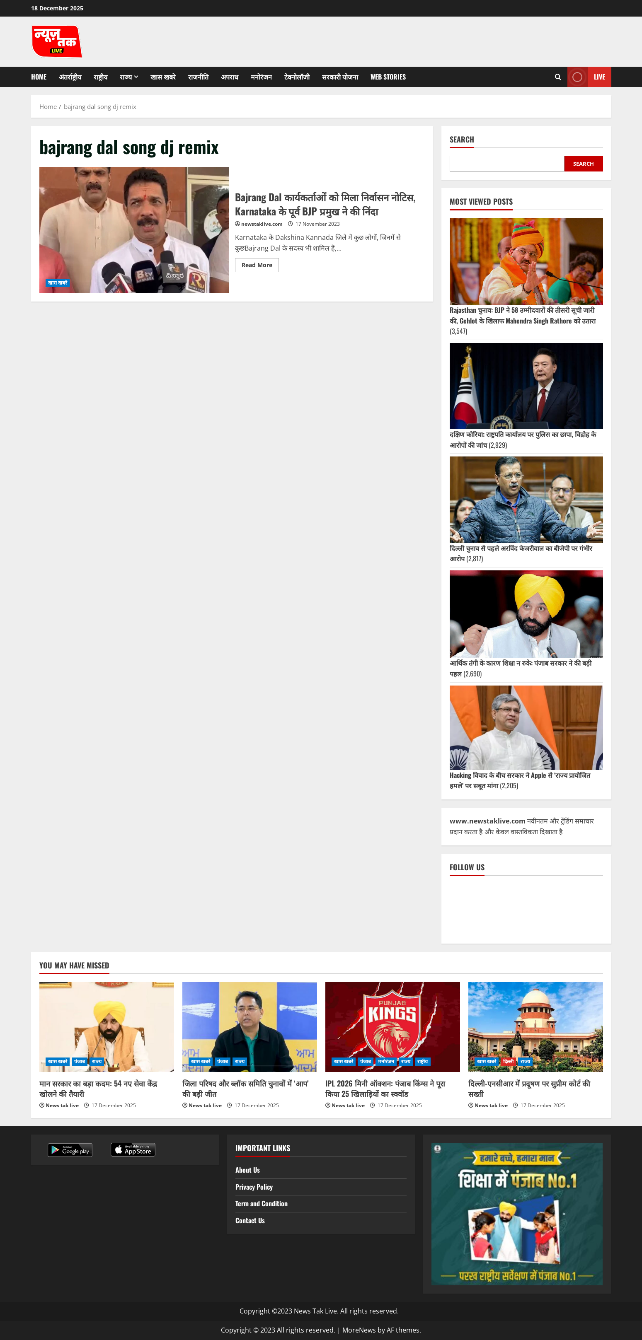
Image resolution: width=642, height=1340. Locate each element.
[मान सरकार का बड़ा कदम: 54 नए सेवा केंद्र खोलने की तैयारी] (106, 1027)
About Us (247, 1170)
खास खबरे (163, 77)
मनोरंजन (261, 77)
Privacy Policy (254, 1187)
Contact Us (250, 1220)
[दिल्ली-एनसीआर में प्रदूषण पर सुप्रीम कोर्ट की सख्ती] (535, 1027)
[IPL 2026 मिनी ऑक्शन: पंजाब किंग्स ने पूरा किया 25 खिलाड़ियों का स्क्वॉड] (392, 1027)
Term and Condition (261, 1203)
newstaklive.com (262, 223)
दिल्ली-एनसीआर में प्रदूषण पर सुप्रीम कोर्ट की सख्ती (529, 1088)
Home (38, 77)
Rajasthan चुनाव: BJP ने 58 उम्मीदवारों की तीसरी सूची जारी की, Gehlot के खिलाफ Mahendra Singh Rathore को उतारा (523, 315)
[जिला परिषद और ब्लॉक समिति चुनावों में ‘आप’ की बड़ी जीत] (249, 1027)
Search (462, 139)
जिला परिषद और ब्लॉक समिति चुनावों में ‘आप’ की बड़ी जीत (245, 1088)
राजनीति (198, 77)
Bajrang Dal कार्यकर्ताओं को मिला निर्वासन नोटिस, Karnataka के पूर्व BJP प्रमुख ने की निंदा (134, 230)
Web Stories (388, 77)
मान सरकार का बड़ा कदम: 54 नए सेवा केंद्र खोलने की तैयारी (98, 1088)
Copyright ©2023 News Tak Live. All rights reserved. (319, 1311)
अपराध (229, 77)
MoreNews (359, 1330)
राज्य (126, 77)
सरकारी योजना (340, 77)
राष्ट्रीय (100, 77)
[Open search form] (558, 77)
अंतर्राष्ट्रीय (70, 77)
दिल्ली (508, 1061)
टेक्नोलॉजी (297, 77)
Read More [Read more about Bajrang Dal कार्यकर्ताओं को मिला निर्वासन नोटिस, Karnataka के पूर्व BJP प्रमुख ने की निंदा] (260, 263)
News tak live (62, 1105)
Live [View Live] (586, 77)
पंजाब (79, 1061)
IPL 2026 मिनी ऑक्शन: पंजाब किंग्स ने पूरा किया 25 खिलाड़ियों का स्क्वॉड (385, 1088)
